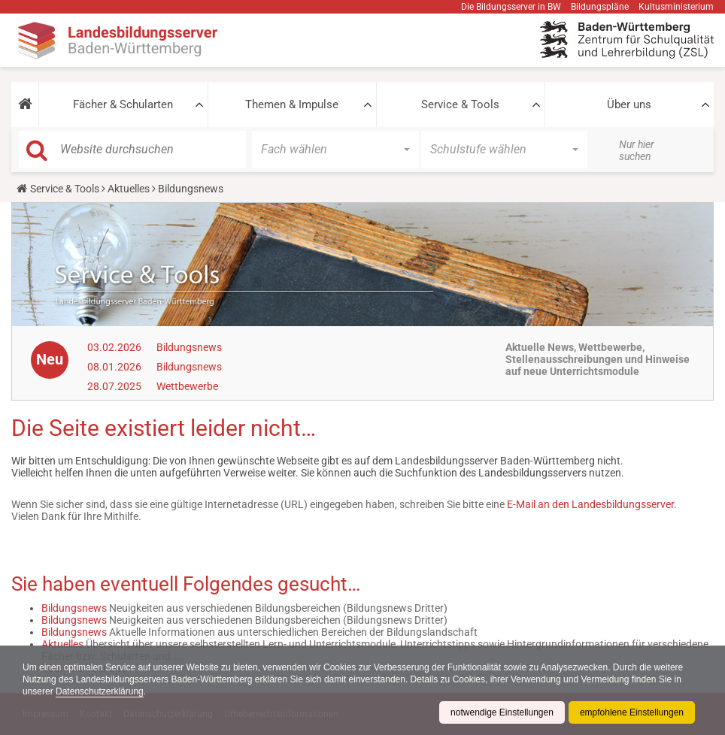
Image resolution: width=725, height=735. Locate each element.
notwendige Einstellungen (502, 712)
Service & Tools (460, 104)
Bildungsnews (189, 347)
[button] (24, 104)
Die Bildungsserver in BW (511, 7)
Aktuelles (129, 189)
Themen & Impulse (291, 104)
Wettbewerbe (187, 386)
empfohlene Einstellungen (632, 712)
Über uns (629, 104)
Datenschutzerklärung (100, 691)
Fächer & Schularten (123, 104)
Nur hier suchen (636, 150)
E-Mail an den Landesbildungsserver (590, 504)
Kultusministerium (676, 7)
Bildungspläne (600, 7)
